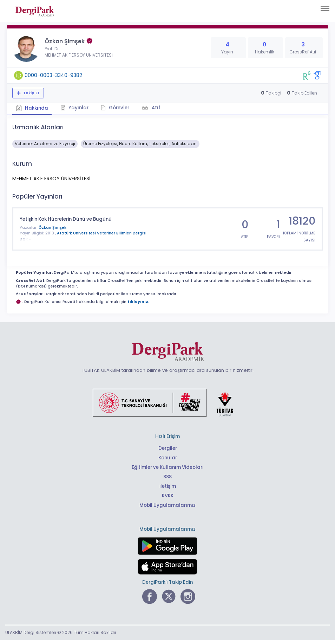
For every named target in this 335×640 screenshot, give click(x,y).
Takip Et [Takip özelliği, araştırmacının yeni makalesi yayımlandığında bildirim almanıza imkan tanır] (30, 93)
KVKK (167, 495)
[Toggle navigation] (325, 8)
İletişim (167, 486)
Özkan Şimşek (52, 227)
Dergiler (167, 448)
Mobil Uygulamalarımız (167, 505)
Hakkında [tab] (32, 108)
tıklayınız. (138, 301)
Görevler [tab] (115, 107)
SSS (167, 476)
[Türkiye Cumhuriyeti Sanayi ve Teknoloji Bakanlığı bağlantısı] (167, 402)
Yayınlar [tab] (74, 107)
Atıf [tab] (155, 107)
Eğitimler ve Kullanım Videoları (168, 467)
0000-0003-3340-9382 (53, 75)
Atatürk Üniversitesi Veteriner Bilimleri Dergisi (101, 233)
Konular (167, 457)
